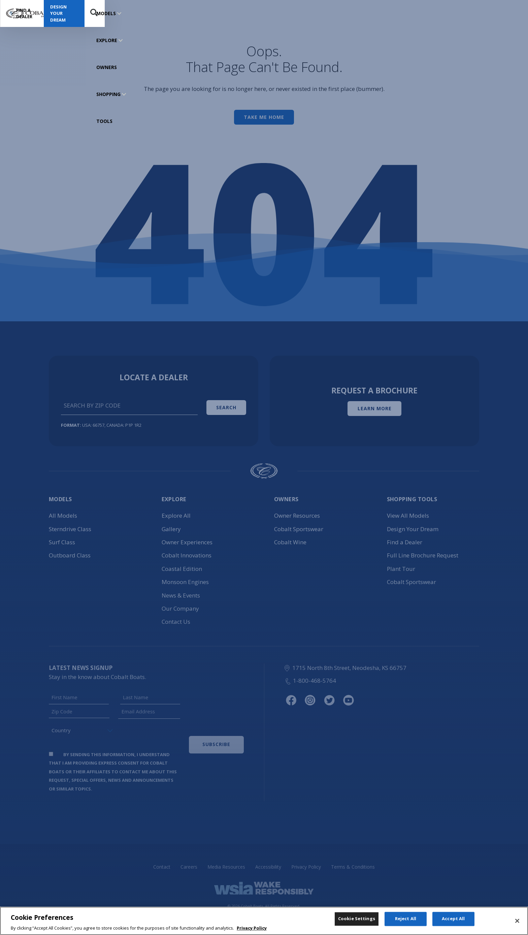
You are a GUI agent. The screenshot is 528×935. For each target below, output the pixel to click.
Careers (188, 863)
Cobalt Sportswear (298, 525)
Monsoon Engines (185, 578)
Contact (161, 863)
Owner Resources (297, 512)
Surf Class (62, 539)
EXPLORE (137, 13)
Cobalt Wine (290, 539)
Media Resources (226, 863)
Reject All (405, 925)
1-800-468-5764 (310, 677)
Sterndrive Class (70, 525)
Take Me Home (264, 117)
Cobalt (186, 552)
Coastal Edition (182, 565)
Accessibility (268, 863)
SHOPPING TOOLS (208, 13)
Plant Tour (401, 565)
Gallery (171, 525)
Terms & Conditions (353, 863)
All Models (63, 512)
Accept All (453, 925)
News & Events (181, 591)
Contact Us (176, 618)
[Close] (517, 925)
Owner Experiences (187, 539)
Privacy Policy (306, 863)
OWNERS (170, 13)
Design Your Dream (471, 13)
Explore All (176, 512)
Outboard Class (70, 552)
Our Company (180, 605)
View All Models (408, 512)
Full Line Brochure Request (422, 552)
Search (510, 13)
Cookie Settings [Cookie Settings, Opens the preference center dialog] (356, 925)
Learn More (375, 407)
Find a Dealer (412, 13)
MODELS (106, 13)
